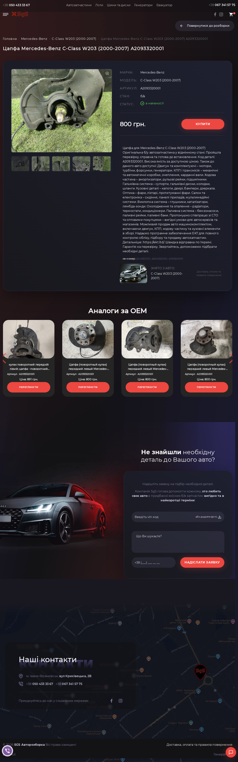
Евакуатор (164, 5)
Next (232, 358)
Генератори (143, 5)
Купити (203, 124)
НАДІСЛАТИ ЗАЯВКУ (202, 562)
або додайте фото (209, 517)
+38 (16, 5)
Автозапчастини (79, 5)
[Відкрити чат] (231, 752)
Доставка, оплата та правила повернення (208, 273)
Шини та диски (118, 5)
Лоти (99, 5)
